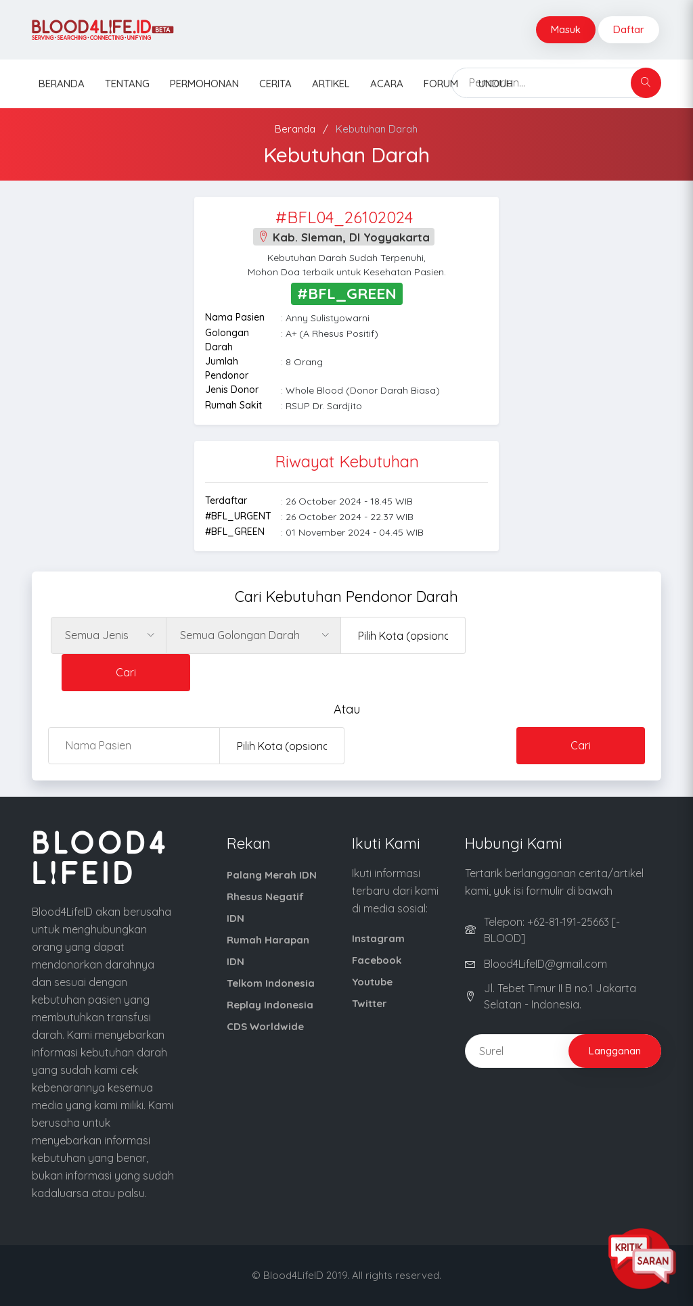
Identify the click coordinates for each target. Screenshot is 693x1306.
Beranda (62, 83)
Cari (126, 672)
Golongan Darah (227, 340)
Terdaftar (226, 500)
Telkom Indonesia (271, 983)
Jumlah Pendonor (226, 368)
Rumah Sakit (233, 405)
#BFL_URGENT (238, 516)
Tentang (127, 83)
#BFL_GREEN (235, 532)
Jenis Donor (232, 389)
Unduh (495, 83)
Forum (441, 83)
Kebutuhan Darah (377, 128)
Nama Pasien (235, 317)
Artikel (331, 83)
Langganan (615, 1050)
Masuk (566, 29)
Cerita (275, 83)
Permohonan (204, 83)
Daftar (628, 29)
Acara (386, 83)
